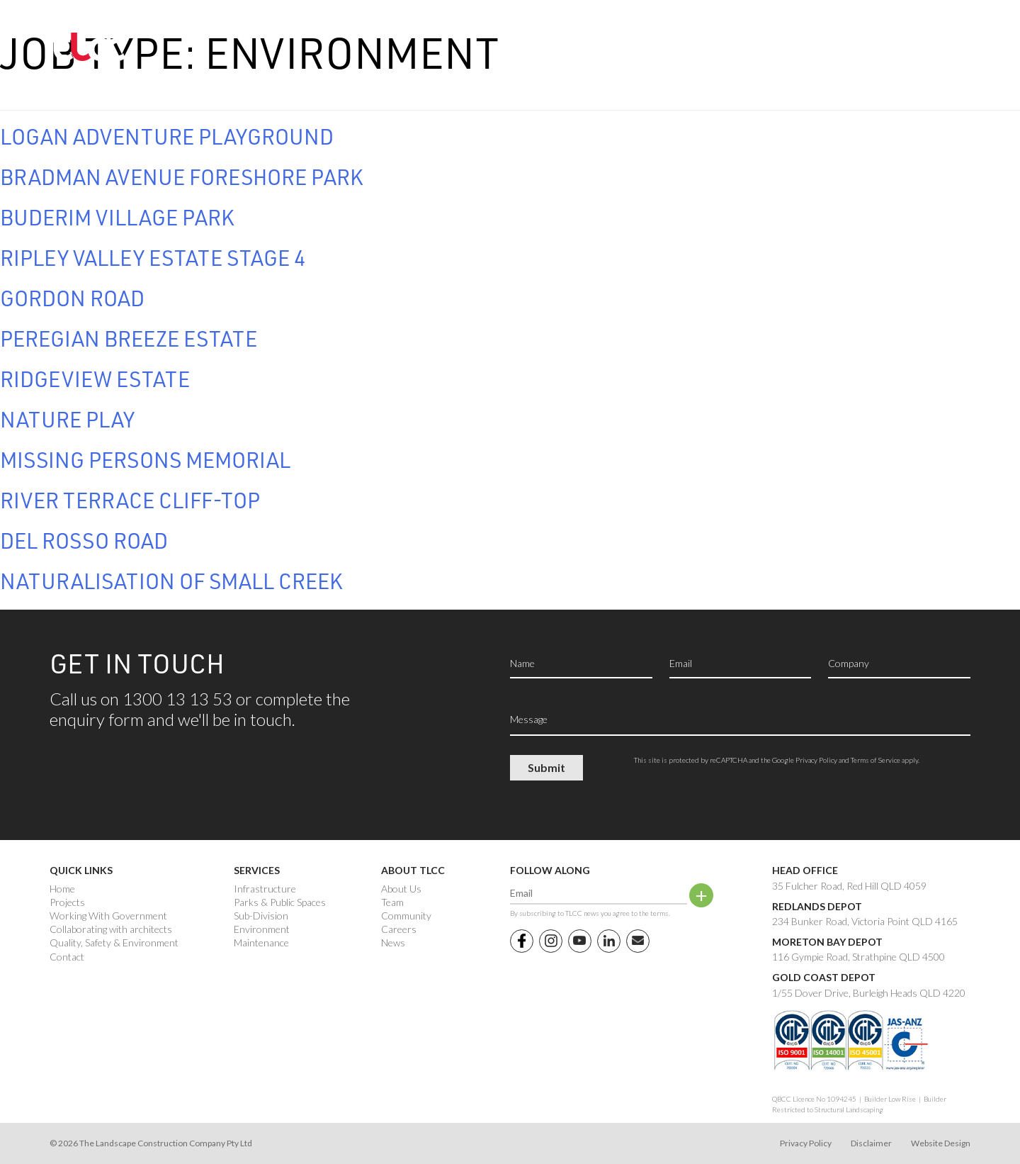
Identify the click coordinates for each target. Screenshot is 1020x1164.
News (393, 942)
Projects (67, 902)
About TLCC (413, 870)
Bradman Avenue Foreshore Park (181, 176)
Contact (67, 957)
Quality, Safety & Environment (114, 942)
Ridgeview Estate (95, 378)
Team (392, 902)
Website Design (940, 1143)
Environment (262, 929)
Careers (398, 929)
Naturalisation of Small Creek (171, 580)
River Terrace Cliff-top (130, 500)
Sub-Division (261, 916)
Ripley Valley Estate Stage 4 (152, 257)
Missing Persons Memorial (145, 459)
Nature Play (67, 419)
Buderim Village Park (117, 217)
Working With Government (108, 916)
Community (406, 916)
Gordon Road (72, 298)
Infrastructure (265, 889)
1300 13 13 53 (870, 44)
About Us (401, 889)
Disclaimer (871, 1143)
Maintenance (261, 942)
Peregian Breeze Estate (128, 338)
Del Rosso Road (84, 540)
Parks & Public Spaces (280, 902)
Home (62, 889)
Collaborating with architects (111, 929)
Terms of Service (875, 760)
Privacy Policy (816, 760)
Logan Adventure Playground (167, 136)
